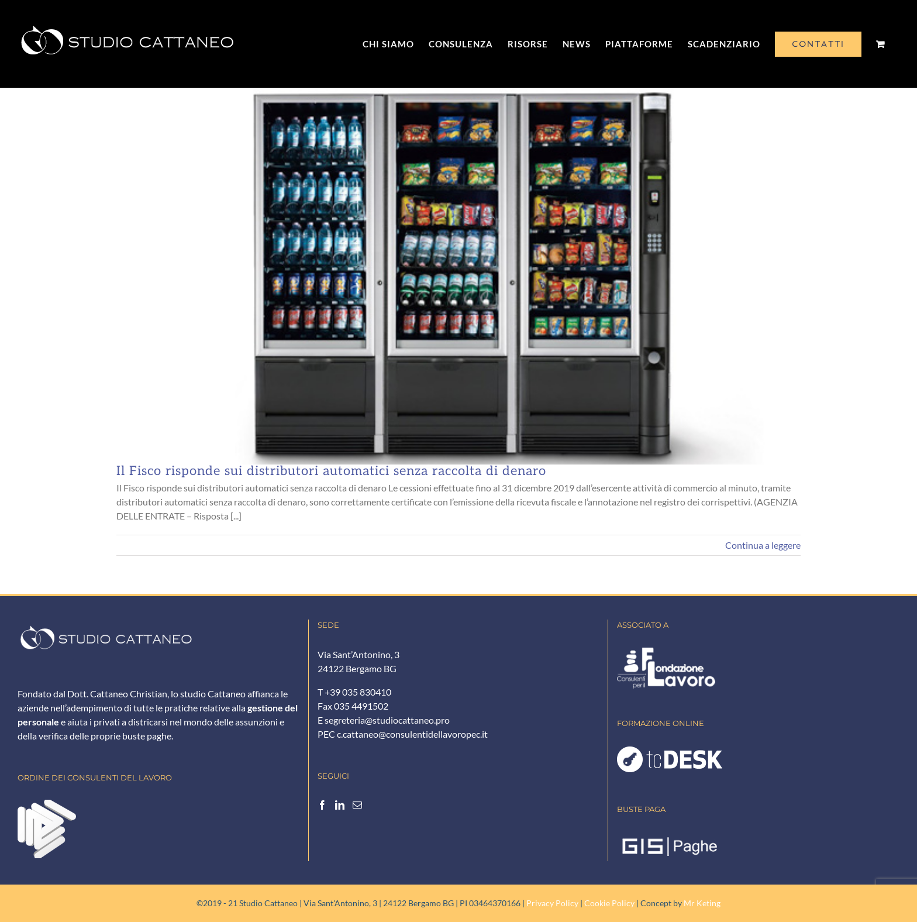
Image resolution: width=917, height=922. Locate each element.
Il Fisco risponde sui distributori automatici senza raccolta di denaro (331, 471)
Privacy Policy (552, 903)
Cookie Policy (609, 903)
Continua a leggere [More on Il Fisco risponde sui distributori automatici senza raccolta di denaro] (763, 545)
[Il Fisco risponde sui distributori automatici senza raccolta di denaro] (458, 276)
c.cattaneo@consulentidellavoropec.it (412, 733)
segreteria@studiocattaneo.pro (387, 719)
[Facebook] (322, 805)
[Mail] (357, 805)
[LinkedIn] (339, 805)
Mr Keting (702, 903)
